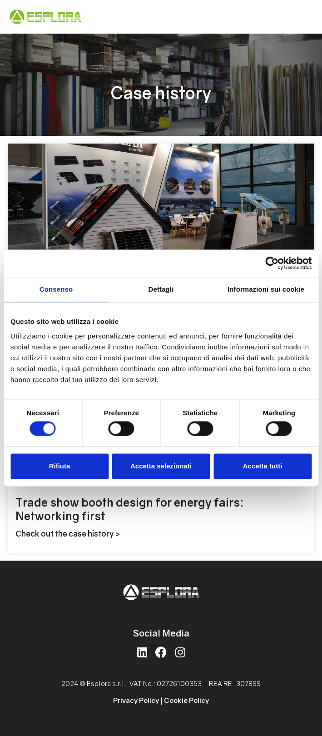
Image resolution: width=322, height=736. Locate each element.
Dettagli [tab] (161, 289)
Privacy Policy (136, 700)
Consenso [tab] (56, 289)
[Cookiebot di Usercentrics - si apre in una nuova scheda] (272, 263)
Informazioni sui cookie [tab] (266, 289)
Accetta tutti (262, 466)
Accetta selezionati (161, 466)
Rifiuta (59, 466)
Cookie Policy (186, 700)
